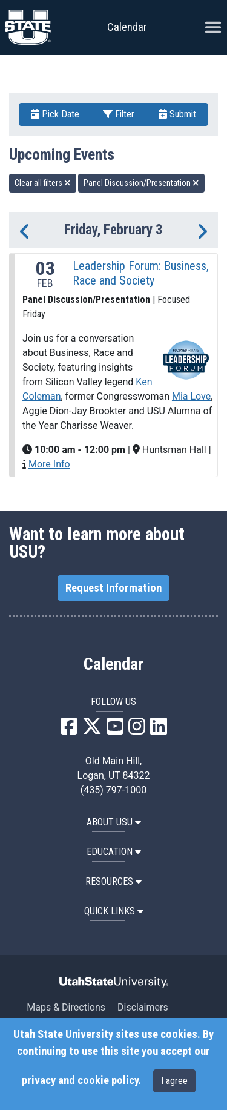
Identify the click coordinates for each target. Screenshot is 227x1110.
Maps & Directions (66, 1007)
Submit (177, 114)
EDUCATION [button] (114, 851)
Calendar (113, 664)
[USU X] (92, 730)
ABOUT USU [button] (114, 822)
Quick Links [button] (113, 911)
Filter (118, 114)
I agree (174, 1080)
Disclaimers (142, 1007)
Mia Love (191, 396)
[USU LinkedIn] (158, 730)
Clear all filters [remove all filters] (43, 183)
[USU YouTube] (115, 730)
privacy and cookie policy (80, 1080)
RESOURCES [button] (113, 881)
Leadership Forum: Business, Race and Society (141, 273)
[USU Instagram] (136, 730)
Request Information (113, 588)
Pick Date (55, 114)
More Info (49, 464)
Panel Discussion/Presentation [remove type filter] (141, 183)
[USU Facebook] (69, 730)
